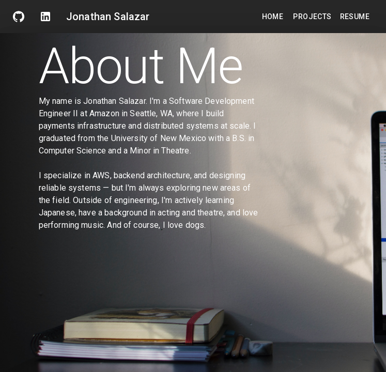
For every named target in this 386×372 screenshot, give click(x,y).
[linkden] (45, 16)
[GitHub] (18, 16)
